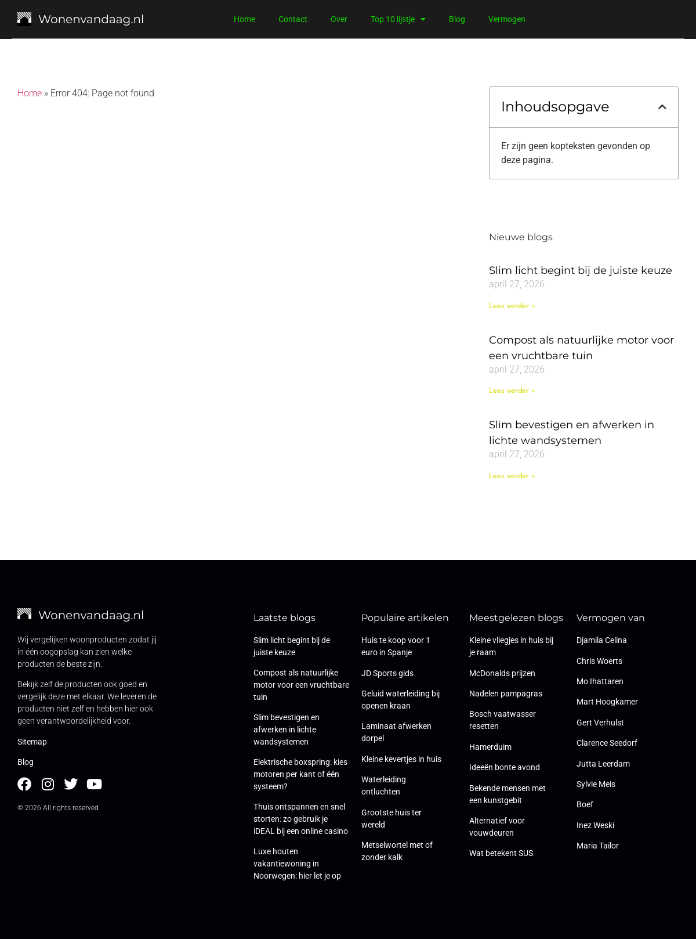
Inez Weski (595, 825)
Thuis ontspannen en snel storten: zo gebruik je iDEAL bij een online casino (300, 819)
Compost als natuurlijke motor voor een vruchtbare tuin (301, 685)
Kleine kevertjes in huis (401, 759)
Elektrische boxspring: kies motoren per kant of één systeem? (300, 774)
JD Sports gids (387, 673)
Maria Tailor (598, 845)
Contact (292, 19)
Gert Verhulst (600, 722)
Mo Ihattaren (600, 681)
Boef (585, 804)
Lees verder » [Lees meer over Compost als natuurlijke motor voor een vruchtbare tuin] (512, 391)
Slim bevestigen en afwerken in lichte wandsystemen (286, 729)
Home (244, 19)
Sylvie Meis (596, 784)
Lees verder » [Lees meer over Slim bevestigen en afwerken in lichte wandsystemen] (512, 476)
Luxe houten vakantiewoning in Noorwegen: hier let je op (297, 863)
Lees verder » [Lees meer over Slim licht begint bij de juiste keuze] (512, 306)
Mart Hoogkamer (607, 701)
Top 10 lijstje (398, 19)
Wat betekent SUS (501, 853)
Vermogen (506, 19)
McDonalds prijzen (502, 673)
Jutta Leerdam (603, 763)
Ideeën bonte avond (504, 767)
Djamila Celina (602, 640)
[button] (662, 106)
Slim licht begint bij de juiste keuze (580, 270)
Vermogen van (611, 617)
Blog (457, 19)
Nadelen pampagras (505, 693)
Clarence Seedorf (607, 742)
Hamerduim (490, 747)
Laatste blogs (284, 617)
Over (339, 19)
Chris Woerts (599, 661)
